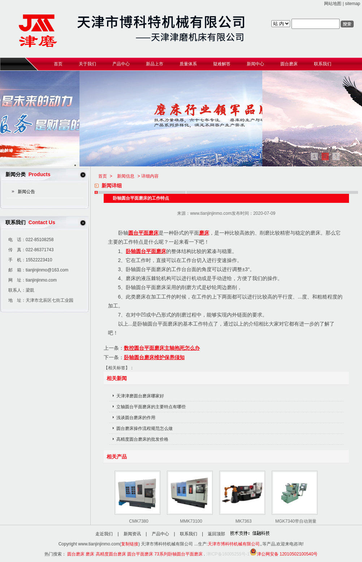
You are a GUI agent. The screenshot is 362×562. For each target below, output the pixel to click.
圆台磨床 (76, 554)
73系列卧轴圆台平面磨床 (178, 554)
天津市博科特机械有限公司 (234, 543)
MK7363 (244, 521)
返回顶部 (216, 533)
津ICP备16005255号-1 (228, 554)
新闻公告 (26, 191)
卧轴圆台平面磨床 (146, 251)
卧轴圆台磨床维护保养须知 (154, 357)
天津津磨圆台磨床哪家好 (140, 395)
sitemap (352, 3)
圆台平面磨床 (143, 233)
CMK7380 (138, 521)
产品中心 (160, 533)
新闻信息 (125, 176)
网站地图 (332, 3)
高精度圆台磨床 (111, 554)
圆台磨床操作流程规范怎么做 (144, 428)
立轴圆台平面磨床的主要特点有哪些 (151, 406)
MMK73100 (191, 521)
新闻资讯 (132, 533)
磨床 (204, 233)
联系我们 (188, 533)
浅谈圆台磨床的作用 (135, 417)
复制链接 (129, 543)
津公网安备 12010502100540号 (284, 554)
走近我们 (104, 533)
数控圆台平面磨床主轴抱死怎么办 (162, 348)
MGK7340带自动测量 (295, 521)
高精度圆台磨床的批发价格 (142, 439)
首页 (102, 176)
